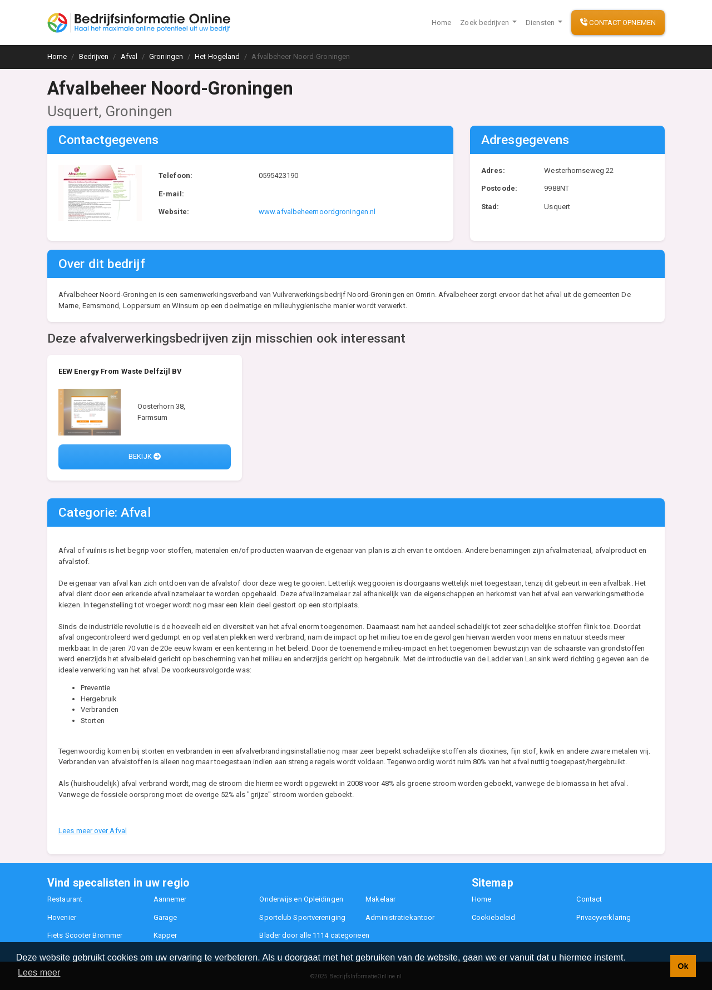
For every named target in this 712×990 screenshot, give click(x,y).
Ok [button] (683, 966)
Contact (589, 899)
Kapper (165, 935)
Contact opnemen (618, 22)
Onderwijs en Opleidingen (301, 899)
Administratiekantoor (399, 917)
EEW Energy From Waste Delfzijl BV (120, 371)
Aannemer (170, 899)
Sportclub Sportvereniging (302, 917)
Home (441, 22)
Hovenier (61, 917)
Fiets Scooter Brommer (84, 935)
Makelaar (380, 899)
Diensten (541, 22)
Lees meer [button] (39, 972)
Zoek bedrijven (485, 22)
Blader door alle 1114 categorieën (314, 935)
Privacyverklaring (603, 917)
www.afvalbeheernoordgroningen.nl (317, 211)
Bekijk (144, 456)
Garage (165, 917)
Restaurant (64, 899)
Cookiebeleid (493, 917)
